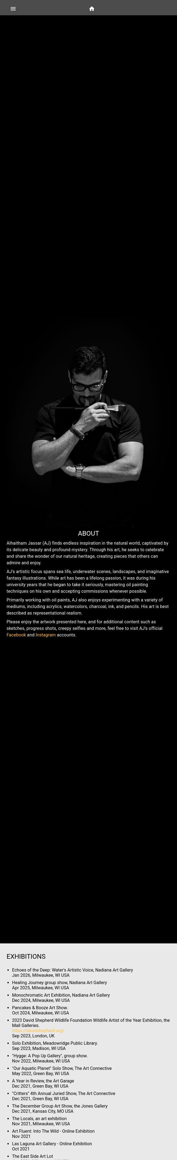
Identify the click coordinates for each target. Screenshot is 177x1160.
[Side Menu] (13, 8)
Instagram (46, 634)
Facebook (16, 634)
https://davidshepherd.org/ (38, 1030)
